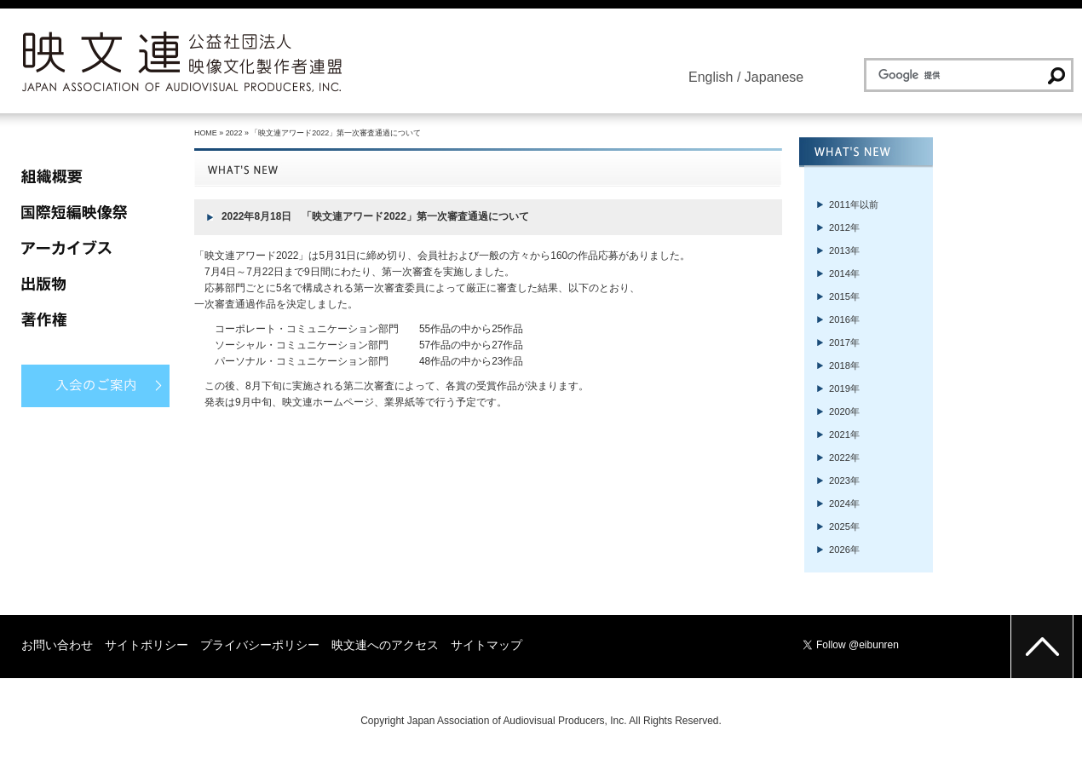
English (710, 77)
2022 (234, 133)
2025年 (844, 526)
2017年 (844, 342)
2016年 (844, 319)
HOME (205, 133)
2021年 (844, 434)
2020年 (844, 411)
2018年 (844, 365)
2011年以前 (853, 204)
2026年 (844, 549)
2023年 (844, 480)
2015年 (844, 296)
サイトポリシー (146, 645)
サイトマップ (486, 645)
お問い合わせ (57, 645)
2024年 (844, 503)
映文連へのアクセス (385, 645)
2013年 (844, 250)
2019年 (844, 388)
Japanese (774, 77)
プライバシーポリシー (259, 645)
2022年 (844, 457)
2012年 (844, 227)
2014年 (844, 273)
